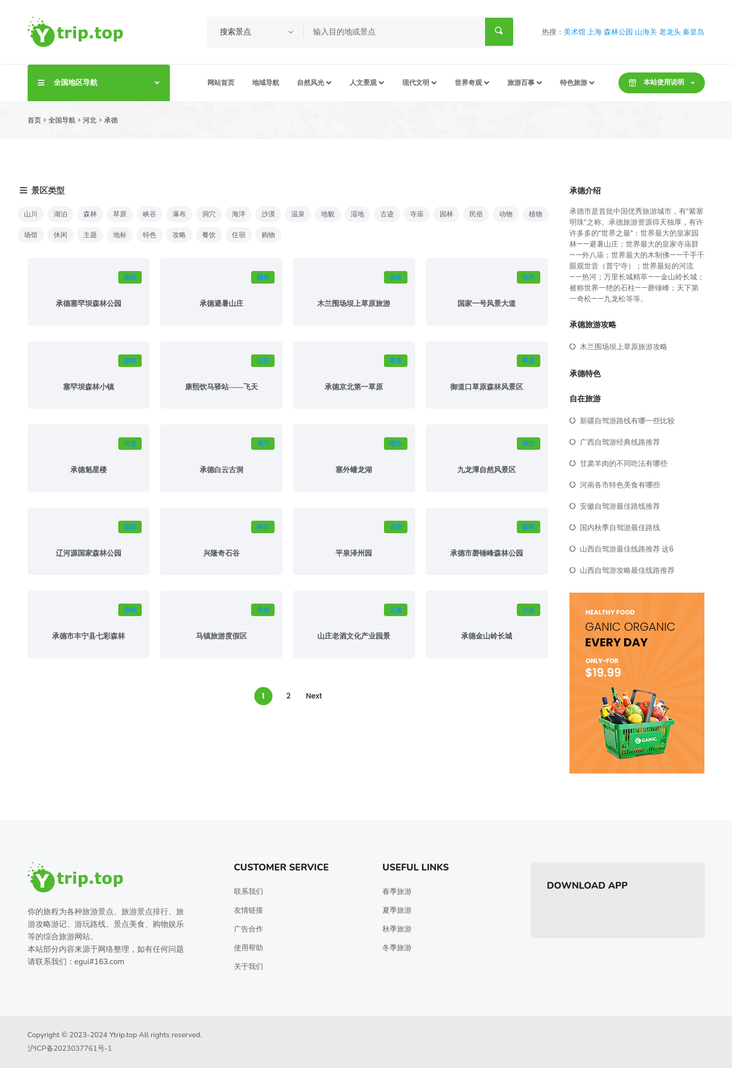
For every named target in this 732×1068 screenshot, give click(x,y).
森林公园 (618, 32)
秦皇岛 (693, 32)
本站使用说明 (656, 82)
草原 (120, 214)
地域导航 (265, 83)
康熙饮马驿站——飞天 (221, 387)
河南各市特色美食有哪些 (620, 485)
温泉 (298, 214)
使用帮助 (248, 948)
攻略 (179, 235)
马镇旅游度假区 (221, 636)
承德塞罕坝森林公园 (88, 304)
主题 (90, 235)
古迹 (387, 214)
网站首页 (220, 83)
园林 (446, 214)
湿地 (357, 214)
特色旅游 (573, 83)
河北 (89, 120)
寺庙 (417, 214)
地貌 (327, 214)
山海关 (646, 32)
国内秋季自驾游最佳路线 (620, 527)
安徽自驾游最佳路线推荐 (620, 506)
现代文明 (415, 83)
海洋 (238, 214)
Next (314, 696)
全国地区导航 (98, 82)
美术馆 (575, 32)
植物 (535, 214)
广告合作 (248, 929)
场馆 (31, 235)
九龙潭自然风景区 (486, 470)
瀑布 (179, 214)
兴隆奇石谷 (221, 553)
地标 (120, 235)
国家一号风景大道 (486, 304)
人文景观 (363, 83)
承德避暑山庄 (221, 304)
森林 (90, 214)
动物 (506, 214)
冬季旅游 (397, 948)
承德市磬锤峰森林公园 (486, 553)
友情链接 (248, 910)
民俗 (476, 214)
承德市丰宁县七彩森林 (88, 636)
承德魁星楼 (88, 470)
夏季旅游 (397, 910)
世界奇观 (468, 83)
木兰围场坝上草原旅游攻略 (623, 346)
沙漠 (268, 214)
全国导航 (62, 120)
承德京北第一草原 (354, 387)
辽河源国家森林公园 (88, 553)
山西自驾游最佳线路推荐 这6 (627, 549)
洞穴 (209, 214)
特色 (149, 235)
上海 (594, 32)
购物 (268, 235)
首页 (34, 120)
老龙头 (670, 32)
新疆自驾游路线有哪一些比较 (627, 420)
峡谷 (149, 214)
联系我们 (248, 892)
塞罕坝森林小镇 (88, 387)
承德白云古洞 (221, 470)
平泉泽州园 (354, 553)
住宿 (238, 235)
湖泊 (60, 214)
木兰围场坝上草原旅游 (353, 304)
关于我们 (248, 967)
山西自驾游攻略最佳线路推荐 (627, 570)
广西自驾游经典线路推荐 (620, 442)
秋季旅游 (397, 929)
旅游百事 (521, 83)
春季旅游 (397, 892)
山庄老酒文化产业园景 (353, 636)
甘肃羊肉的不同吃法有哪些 (623, 463)
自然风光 (310, 83)
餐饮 (209, 235)
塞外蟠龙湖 (354, 470)
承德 (111, 120)
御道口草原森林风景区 (486, 387)
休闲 (60, 235)
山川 (31, 214)
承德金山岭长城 (486, 636)
